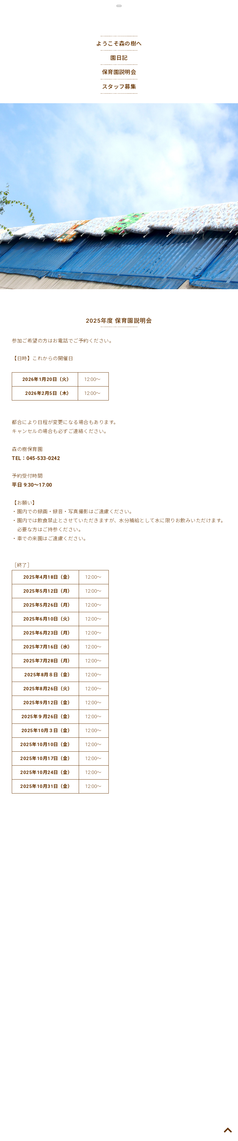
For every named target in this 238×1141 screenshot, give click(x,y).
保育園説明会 (119, 72)
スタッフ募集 (119, 86)
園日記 (118, 58)
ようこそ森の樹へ (119, 43)
